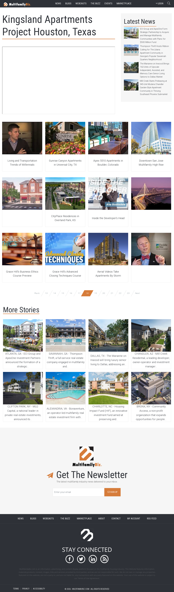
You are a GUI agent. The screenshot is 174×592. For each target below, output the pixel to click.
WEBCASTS (48, 518)
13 (46, 293)
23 (128, 293)
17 (79, 293)
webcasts (81, 3)
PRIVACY (25, 589)
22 (120, 293)
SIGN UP (112, 492)
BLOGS (33, 518)
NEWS (21, 518)
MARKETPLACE (84, 518)
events (108, 3)
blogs (68, 3)
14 (54, 293)
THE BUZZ (65, 518)
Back (37, 293)
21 (111, 293)
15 (62, 293)
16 (71, 293)
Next (137, 293)
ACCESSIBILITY (39, 589)
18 (87, 293)
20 (103, 293)
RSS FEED (151, 518)
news (58, 3)
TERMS (16, 589)
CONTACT (116, 518)
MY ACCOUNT (133, 518)
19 (95, 293)
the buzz (95, 3)
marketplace (123, 3)
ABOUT (101, 518)
